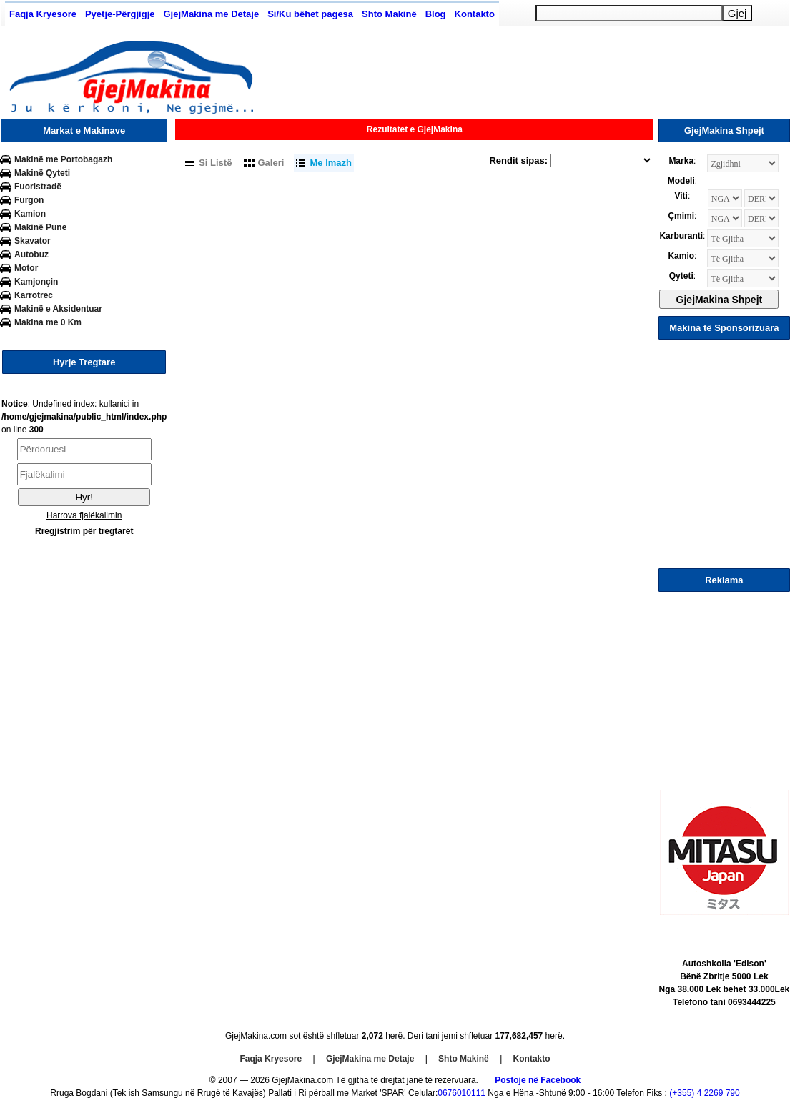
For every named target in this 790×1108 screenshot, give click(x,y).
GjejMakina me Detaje (211, 14)
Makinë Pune (40, 227)
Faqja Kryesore (42, 14)
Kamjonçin (36, 282)
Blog (435, 14)
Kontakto (475, 14)
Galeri (271, 162)
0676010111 (461, 1093)
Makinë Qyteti (42, 173)
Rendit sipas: (518, 160)
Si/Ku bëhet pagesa (310, 14)
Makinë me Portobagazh (63, 159)
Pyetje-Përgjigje (120, 14)
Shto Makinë (389, 14)
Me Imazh (331, 162)
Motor (26, 268)
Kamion (30, 214)
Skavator (32, 241)
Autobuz (31, 254)
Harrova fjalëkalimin (84, 515)
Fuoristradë (37, 187)
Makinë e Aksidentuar (58, 309)
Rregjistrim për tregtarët (84, 531)
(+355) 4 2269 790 (704, 1093)
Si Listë (215, 162)
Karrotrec (33, 295)
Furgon (29, 200)
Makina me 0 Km (48, 322)
